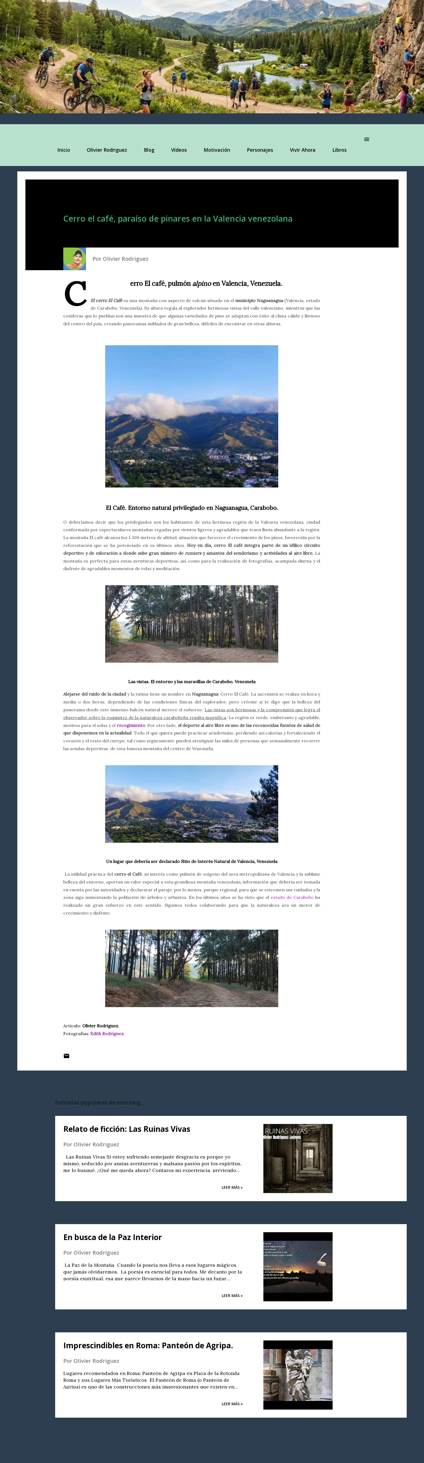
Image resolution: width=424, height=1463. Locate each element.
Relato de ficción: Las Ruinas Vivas (126, 1129)
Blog (146, 150)
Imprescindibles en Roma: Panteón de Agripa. (148, 1345)
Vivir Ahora (299, 150)
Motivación (213, 150)
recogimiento (131, 725)
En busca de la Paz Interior (112, 1237)
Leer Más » (232, 1187)
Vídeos (176, 150)
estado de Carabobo (292, 897)
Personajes (257, 150)
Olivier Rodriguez (104, 150)
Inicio (60, 150)
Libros (336, 150)
